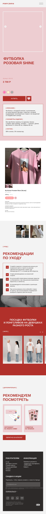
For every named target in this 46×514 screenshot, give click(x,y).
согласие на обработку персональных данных (34, 487)
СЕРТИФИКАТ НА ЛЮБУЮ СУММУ (10, 428)
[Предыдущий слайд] (7, 166)
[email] (23, 484)
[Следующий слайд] (39, 166)
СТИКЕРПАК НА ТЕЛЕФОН (29, 428)
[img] (8, 3)
